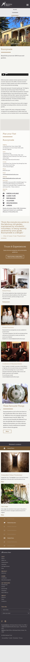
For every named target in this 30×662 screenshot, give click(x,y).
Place (15, 9)
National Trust (7, 4)
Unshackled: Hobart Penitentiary (11, 475)
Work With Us (4, 592)
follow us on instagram (5, 621)
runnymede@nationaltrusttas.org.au (10, 174)
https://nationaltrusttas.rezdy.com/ (12, 178)
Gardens (9, 205)
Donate (3, 586)
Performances (11, 198)
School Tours (6, 291)
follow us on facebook (2, 621)
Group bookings (11, 203)
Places (2, 558)
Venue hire (3, 564)
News (2, 599)
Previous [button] (2, 31)
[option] (15, 31)
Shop (2, 568)
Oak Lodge (4, 506)
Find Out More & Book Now (15, 256)
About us (3, 597)
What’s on (3, 560)
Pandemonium (4, 562)
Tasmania (15, 12)
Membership (4, 584)
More (7, 431)
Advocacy (3, 573)
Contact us (3, 601)
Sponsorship (4, 588)
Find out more (6, 301)
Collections (4, 577)
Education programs (6, 579)
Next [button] (28, 31)
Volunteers (10, 200)
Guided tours (11, 195)
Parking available (12, 193)
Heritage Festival (5, 566)
